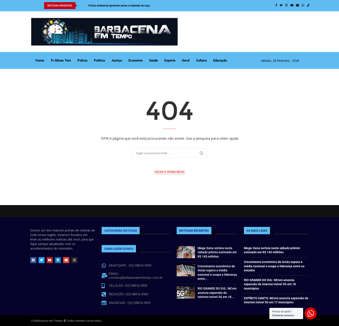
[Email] (297, 5)
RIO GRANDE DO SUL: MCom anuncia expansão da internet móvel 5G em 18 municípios (270, 284)
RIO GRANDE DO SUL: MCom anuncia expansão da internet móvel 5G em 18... (217, 293)
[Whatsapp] (302, 5)
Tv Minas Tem (61, 60)
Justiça (116, 60)
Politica (99, 60)
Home (39, 60)
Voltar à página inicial (169, 171)
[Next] (85, 5)
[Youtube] (292, 5)
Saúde (153, 60)
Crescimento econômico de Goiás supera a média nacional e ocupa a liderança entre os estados (274, 266)
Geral (186, 60)
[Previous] (80, 5)
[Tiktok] (308, 5)
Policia (82, 60)
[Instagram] (286, 5)
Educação (220, 60)
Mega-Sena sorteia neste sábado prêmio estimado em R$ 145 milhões (217, 252)
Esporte (169, 60)
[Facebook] (276, 5)
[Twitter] (281, 5)
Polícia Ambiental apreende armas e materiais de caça (119, 5)
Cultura (201, 60)
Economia (135, 60)
